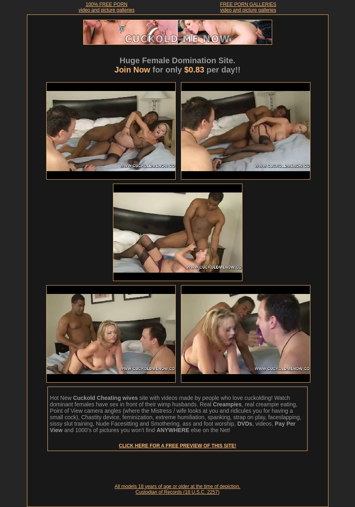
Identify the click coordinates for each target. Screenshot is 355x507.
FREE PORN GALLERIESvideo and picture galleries (248, 7)
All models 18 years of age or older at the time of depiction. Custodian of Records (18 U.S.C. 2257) (177, 489)
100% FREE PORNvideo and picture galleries (106, 7)
